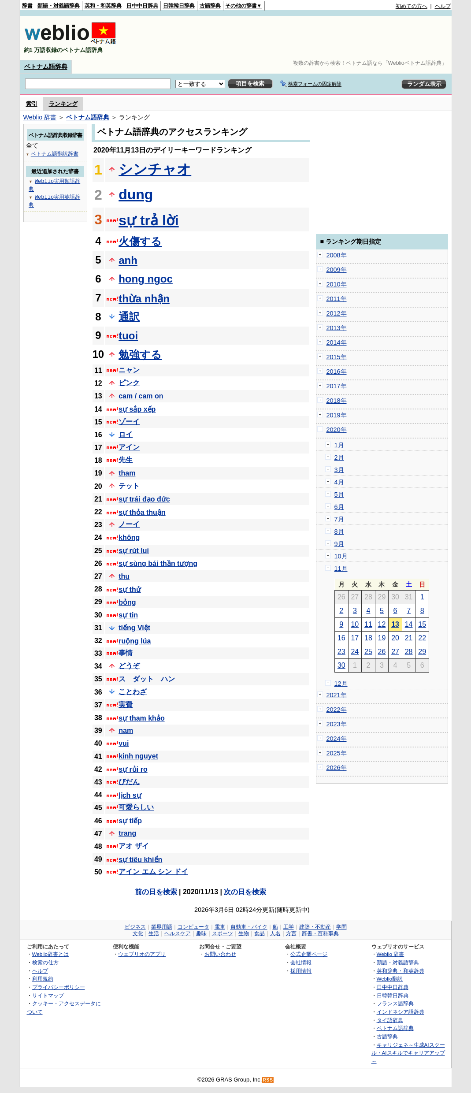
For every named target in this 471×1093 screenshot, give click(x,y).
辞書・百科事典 (320, 933)
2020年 (336, 429)
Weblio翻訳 (390, 978)
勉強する (140, 355)
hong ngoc (146, 279)
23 (341, 651)
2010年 (336, 284)
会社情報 (301, 962)
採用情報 (301, 971)
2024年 (336, 738)
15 (422, 624)
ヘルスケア (177, 933)
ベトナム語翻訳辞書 (54, 153)
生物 (243, 933)
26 (382, 651)
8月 (339, 531)
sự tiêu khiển (140, 859)
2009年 (336, 269)
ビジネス (135, 926)
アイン (129, 447)
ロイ (126, 434)
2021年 (336, 695)
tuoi (128, 336)
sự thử (130, 589)
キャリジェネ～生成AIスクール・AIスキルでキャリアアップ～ (408, 1053)
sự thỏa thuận (142, 512)
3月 (339, 469)
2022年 (336, 709)
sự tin (128, 615)
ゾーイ (129, 421)
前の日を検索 (156, 892)
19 (382, 638)
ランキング (63, 103)
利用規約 (42, 978)
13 (395, 624)
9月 (339, 543)
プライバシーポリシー (58, 987)
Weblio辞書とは (50, 954)
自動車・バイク (248, 926)
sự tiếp (130, 821)
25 (368, 651)
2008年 (336, 255)
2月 (339, 457)
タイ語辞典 (390, 1020)
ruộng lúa (135, 641)
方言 (291, 933)
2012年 (336, 313)
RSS (268, 1080)
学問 (341, 926)
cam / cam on (141, 396)
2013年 (336, 327)
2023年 (336, 724)
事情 (126, 653)
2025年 (336, 753)
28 (409, 651)
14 (409, 624)
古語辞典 (210, 5)
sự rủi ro (133, 769)
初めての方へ (411, 6)
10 (355, 624)
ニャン (129, 370)
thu (124, 576)
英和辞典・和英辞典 (400, 971)
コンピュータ (193, 926)
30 (341, 665)
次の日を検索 (245, 892)
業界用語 (161, 926)
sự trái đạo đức (144, 499)
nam (126, 730)
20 (395, 638)
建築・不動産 (315, 926)
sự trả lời (148, 220)
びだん (129, 781)
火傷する (140, 241)
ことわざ (133, 691)
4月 (339, 482)
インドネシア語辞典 (400, 1012)
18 (368, 638)
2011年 (336, 298)
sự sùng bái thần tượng (158, 563)
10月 (341, 556)
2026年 (336, 767)
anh (128, 260)
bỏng (127, 602)
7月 (339, 519)
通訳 (129, 317)
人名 (275, 933)
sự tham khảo (141, 718)
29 (422, 651)
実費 (126, 704)
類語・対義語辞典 (58, 5)
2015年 (336, 357)
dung (136, 194)
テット (129, 486)
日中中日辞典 (142, 5)
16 (341, 638)
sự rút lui (134, 550)
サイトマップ (48, 995)
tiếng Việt (134, 628)
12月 (341, 683)
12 (382, 624)
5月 (339, 494)
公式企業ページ (308, 954)
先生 (126, 460)
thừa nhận (144, 299)
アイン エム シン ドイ (153, 871)
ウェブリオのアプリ (142, 954)
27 (395, 651)
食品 (259, 933)
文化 (138, 933)
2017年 (336, 386)
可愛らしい (136, 807)
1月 (339, 445)
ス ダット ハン (147, 679)
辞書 (27, 5)
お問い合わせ (220, 954)
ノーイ (129, 524)
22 (422, 638)
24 (355, 651)
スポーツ (222, 933)
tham (127, 473)
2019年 (336, 415)
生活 (153, 933)
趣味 (201, 933)
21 (409, 638)
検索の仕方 (45, 962)
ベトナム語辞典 (45, 66)
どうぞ (129, 665)
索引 (31, 103)
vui (124, 743)
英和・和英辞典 (103, 5)
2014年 (336, 342)
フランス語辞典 (395, 1003)
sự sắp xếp (137, 409)
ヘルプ (443, 6)
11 (368, 624)
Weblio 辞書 (40, 117)
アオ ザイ (133, 846)
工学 (288, 926)
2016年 (336, 371)
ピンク (129, 383)
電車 (220, 926)
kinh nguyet (138, 756)
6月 (339, 506)
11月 (341, 568)
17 (355, 638)
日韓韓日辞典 (179, 5)
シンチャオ (155, 169)
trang (127, 833)
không (129, 537)
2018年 (336, 400)
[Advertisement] (290, 38)
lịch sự (130, 795)
